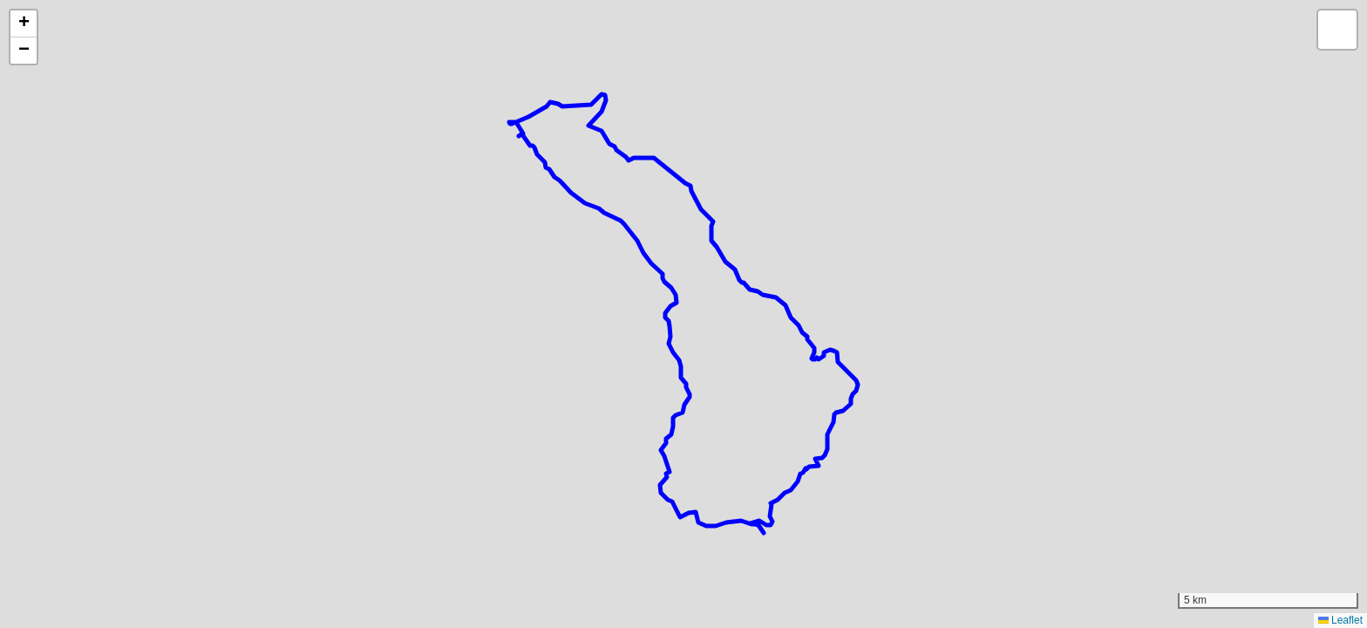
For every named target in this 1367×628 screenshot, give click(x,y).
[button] (23, 24)
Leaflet (1340, 620)
